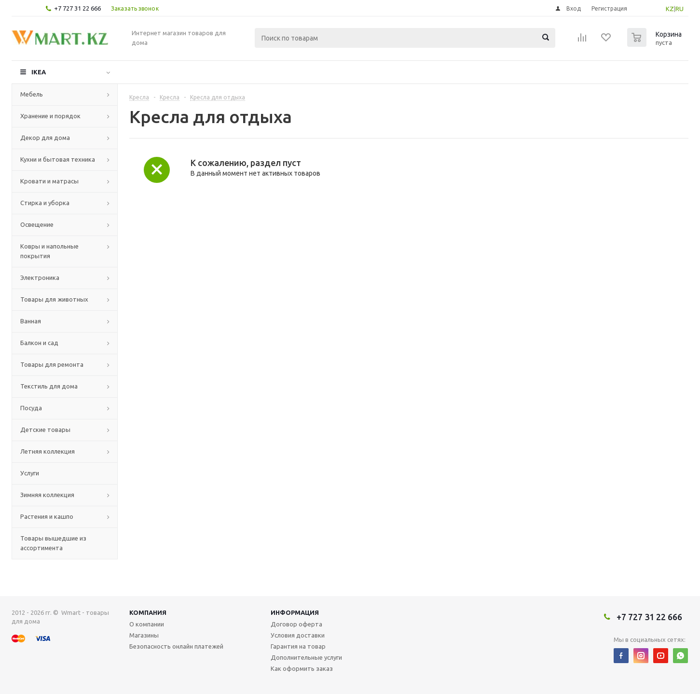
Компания (147, 612)
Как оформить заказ (302, 668)
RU (679, 8)
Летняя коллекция (47, 451)
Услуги (29, 473)
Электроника (39, 277)
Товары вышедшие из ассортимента (53, 543)
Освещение (37, 224)
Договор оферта (296, 624)
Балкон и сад (39, 342)
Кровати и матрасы (49, 181)
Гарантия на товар (298, 646)
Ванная (30, 321)
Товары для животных (54, 299)
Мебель (31, 94)
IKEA (38, 72)
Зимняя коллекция (47, 494)
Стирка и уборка (44, 202)
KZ (670, 8)
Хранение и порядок (50, 115)
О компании (146, 624)
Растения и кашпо (46, 516)
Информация (295, 612)
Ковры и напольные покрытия (49, 251)
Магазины (144, 635)
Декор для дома (45, 137)
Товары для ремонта (51, 364)
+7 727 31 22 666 (77, 8)
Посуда (31, 407)
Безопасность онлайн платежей (176, 646)
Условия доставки (298, 635)
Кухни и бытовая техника (57, 159)
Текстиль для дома (49, 386)
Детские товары (45, 429)
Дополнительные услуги (306, 657)
